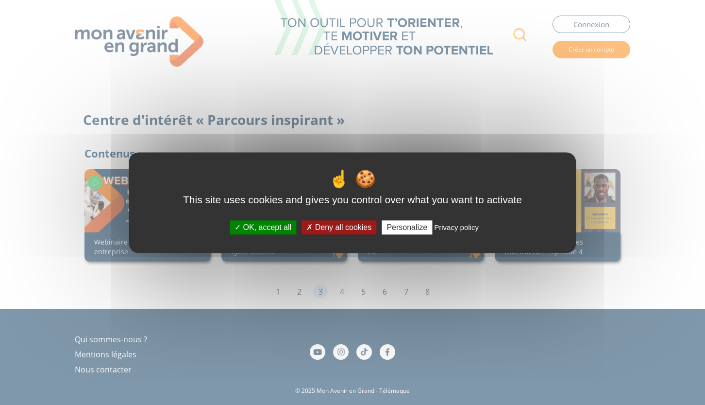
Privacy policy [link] (456, 227)
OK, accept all (263, 227)
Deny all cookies (338, 227)
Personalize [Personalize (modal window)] (406, 227)
